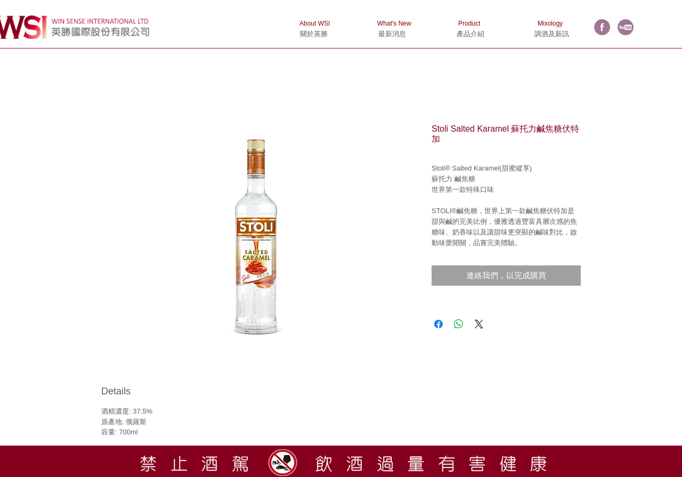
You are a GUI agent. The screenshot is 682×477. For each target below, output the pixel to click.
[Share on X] (479, 324)
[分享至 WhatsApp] (458, 324)
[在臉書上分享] (438, 324)
